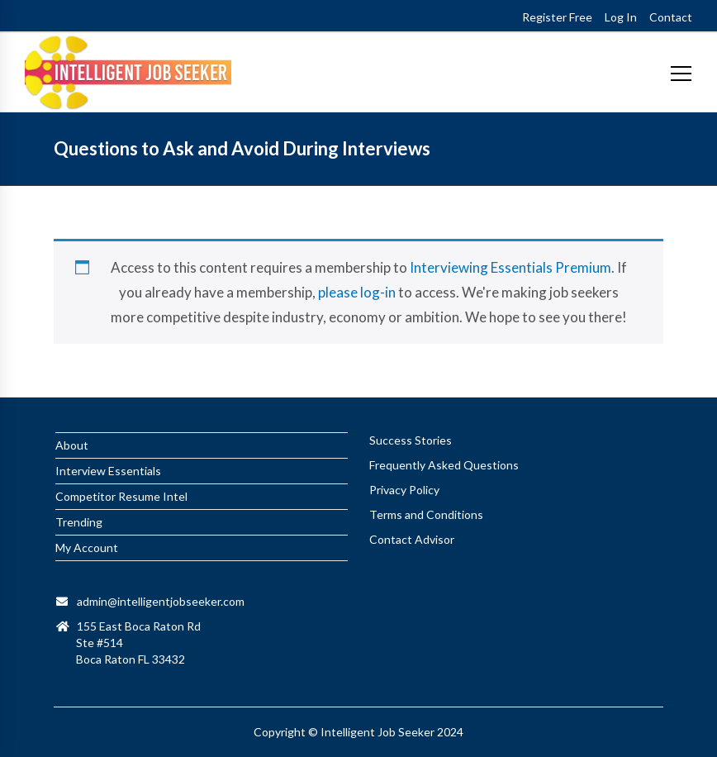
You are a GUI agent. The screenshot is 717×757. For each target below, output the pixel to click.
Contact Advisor (411, 539)
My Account (86, 547)
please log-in (357, 292)
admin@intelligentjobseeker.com (161, 601)
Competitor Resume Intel (121, 496)
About (71, 445)
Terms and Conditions (426, 514)
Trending (78, 522)
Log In (621, 17)
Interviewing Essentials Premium (510, 267)
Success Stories (410, 440)
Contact (670, 17)
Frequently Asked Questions (444, 465)
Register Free (557, 17)
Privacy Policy (404, 490)
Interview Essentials (108, 471)
